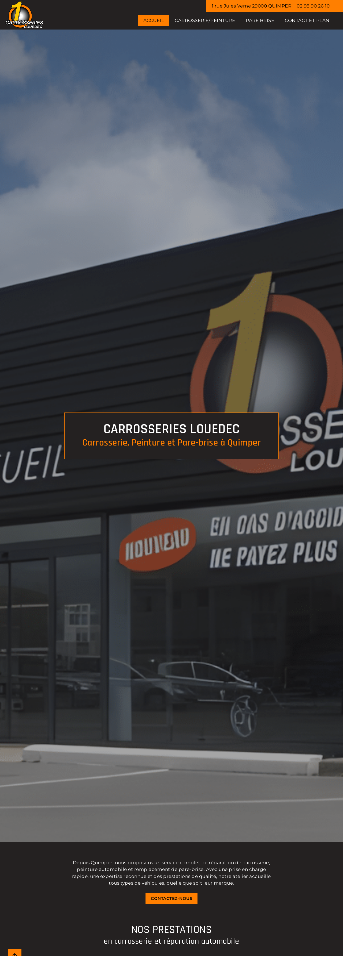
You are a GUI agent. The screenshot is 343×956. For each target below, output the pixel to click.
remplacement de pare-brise (169, 869)
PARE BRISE (260, 20)
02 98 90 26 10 (313, 6)
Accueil (153, 20)
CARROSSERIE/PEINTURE (205, 20)
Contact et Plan (307, 20)
